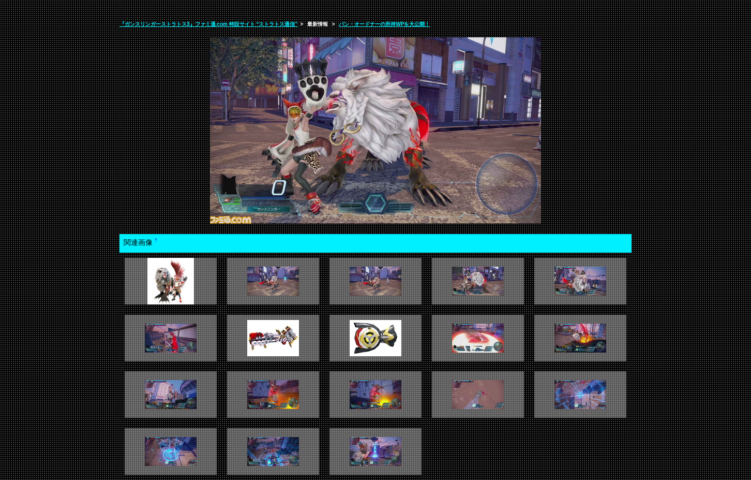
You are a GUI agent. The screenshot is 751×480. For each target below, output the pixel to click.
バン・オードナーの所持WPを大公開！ (384, 24)
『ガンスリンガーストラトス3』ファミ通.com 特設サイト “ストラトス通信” (208, 24)
